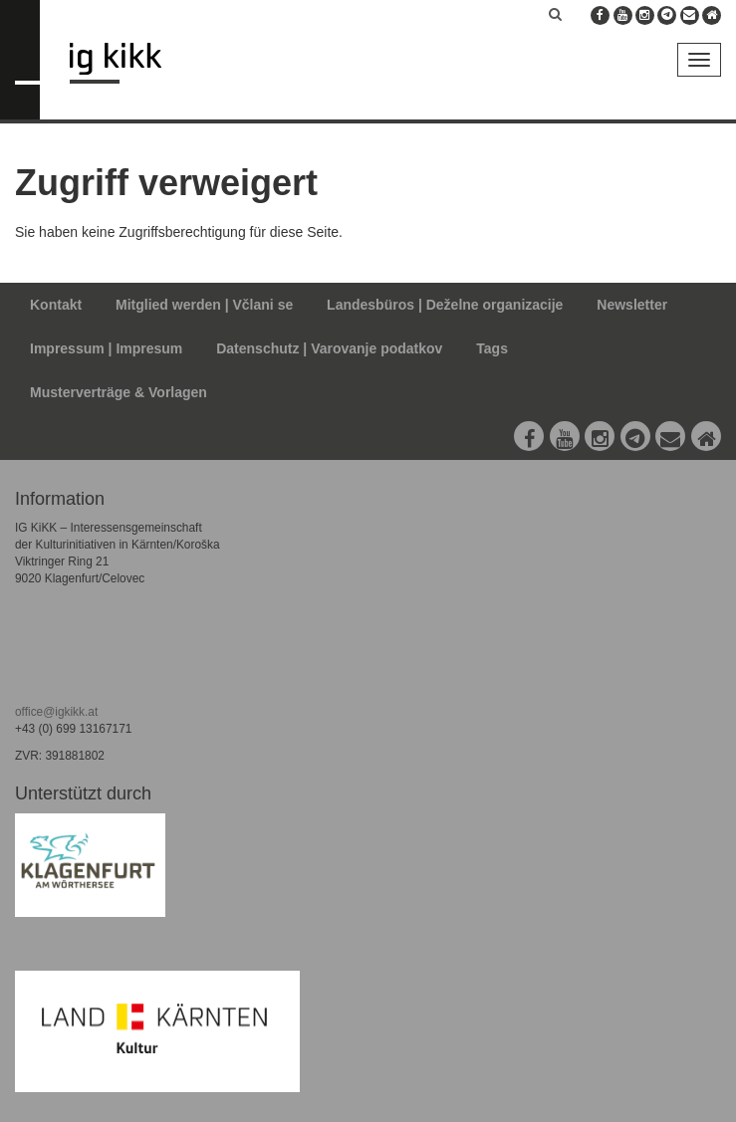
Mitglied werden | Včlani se (204, 305)
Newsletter (632, 305)
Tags (492, 348)
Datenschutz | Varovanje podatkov (329, 348)
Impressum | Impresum (106, 348)
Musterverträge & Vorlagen (118, 392)
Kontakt (56, 305)
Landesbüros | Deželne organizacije (445, 305)
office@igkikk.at (56, 712)
